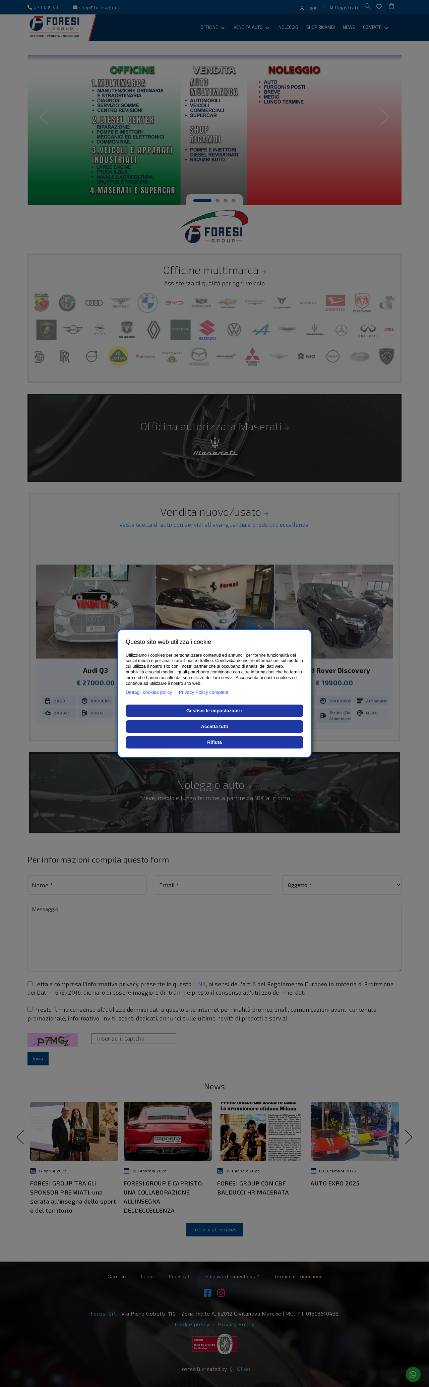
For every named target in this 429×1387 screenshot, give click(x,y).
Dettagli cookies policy (149, 692)
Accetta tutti (214, 726)
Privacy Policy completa (204, 692)
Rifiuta (214, 742)
